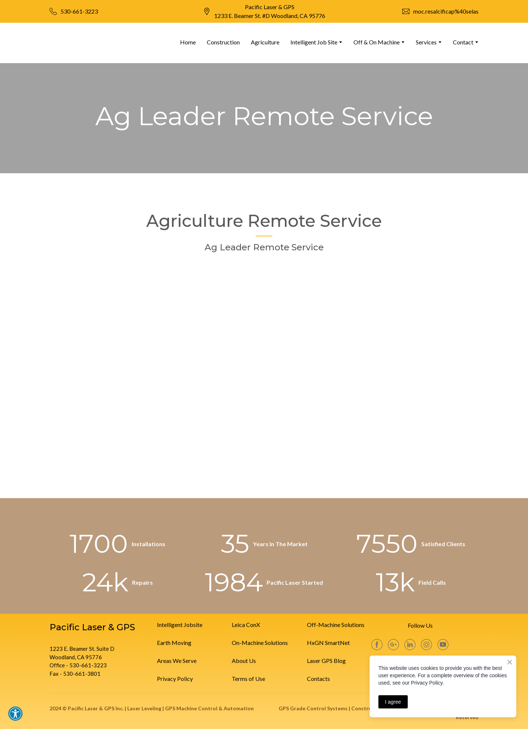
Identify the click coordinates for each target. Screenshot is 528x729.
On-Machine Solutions (260, 642)
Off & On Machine (376, 42)
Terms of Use (248, 678)
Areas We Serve (177, 660)
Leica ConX (246, 624)
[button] (15, 713)
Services (426, 42)
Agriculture (265, 42)
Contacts (318, 678)
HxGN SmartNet (328, 642)
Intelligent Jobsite (179, 624)
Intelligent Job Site (313, 42)
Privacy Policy (175, 678)
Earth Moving (174, 642)
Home (188, 42)
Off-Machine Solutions (335, 624)
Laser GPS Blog (326, 660)
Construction (223, 42)
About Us (244, 660)
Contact (463, 42)
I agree (393, 702)
